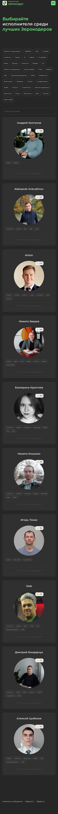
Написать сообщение (13, 801)
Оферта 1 (40, 801)
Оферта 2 (29, 801)
